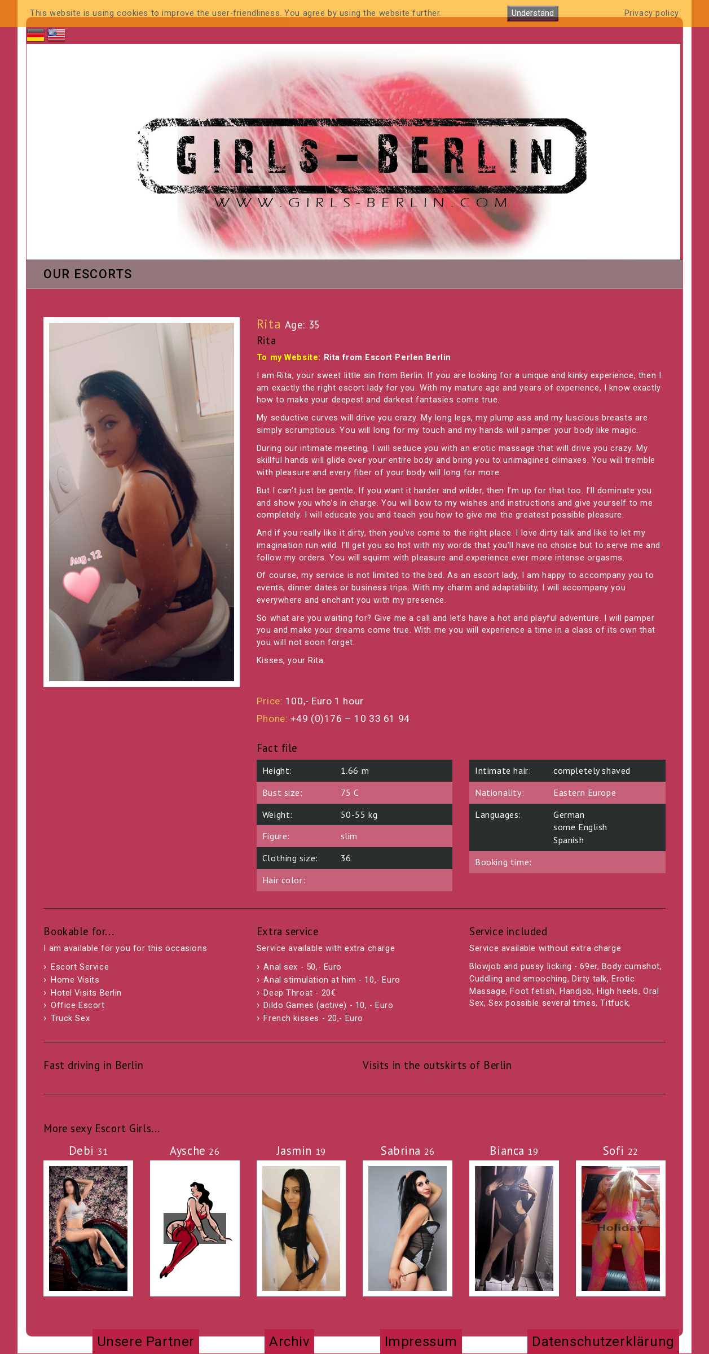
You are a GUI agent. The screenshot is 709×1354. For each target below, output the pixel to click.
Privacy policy (651, 13)
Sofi (620, 1150)
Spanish (568, 839)
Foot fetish (532, 991)
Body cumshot (631, 966)
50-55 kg (359, 814)
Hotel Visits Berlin (86, 993)
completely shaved (592, 770)
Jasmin (301, 1150)
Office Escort (78, 1005)
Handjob (576, 991)
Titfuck (614, 1003)
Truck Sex (70, 1018)
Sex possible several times (542, 1003)
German (568, 814)
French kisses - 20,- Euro (313, 1018)
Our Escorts (87, 275)
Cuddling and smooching (518, 979)
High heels (617, 991)
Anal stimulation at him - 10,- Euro (331, 980)
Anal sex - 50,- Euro (302, 967)
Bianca (514, 1150)
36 (346, 858)
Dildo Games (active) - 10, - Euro (328, 1005)
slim (349, 836)
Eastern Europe (584, 792)
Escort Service (80, 967)
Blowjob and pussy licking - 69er (533, 966)
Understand (533, 13)
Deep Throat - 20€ (299, 993)
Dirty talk (589, 979)
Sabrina (408, 1150)
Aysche (194, 1150)
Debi (88, 1150)
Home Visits (75, 980)
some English (580, 826)
